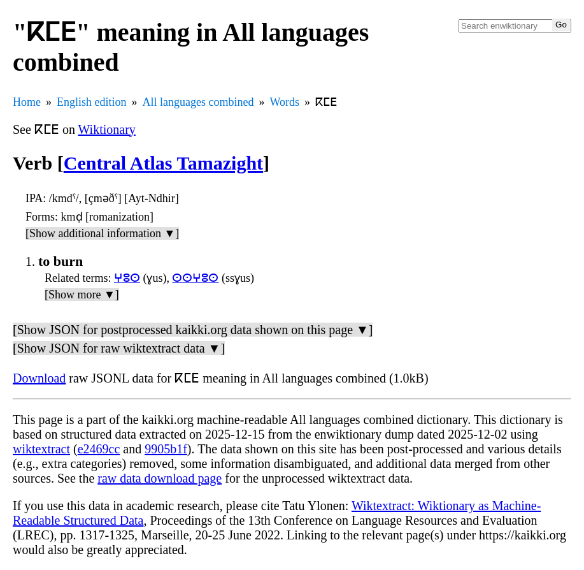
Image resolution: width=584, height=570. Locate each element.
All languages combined (198, 102)
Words (284, 102)
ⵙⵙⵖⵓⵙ (195, 278)
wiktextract (41, 449)
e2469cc (99, 449)
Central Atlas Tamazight (163, 162)
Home (27, 102)
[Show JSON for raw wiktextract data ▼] (119, 348)
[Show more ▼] (82, 294)
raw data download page (159, 478)
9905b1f (166, 449)
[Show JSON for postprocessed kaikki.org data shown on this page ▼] (193, 330)
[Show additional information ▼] (102, 233)
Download (39, 378)
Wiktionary (107, 129)
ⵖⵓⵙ (127, 278)
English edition (92, 102)
